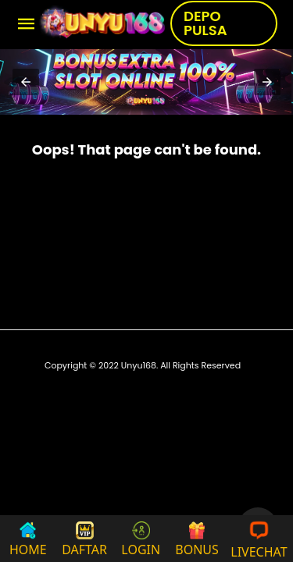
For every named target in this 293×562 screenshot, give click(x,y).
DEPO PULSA (205, 23)
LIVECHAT (258, 538)
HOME (28, 539)
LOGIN (140, 539)
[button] (26, 82)
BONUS (197, 539)
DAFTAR (84, 539)
